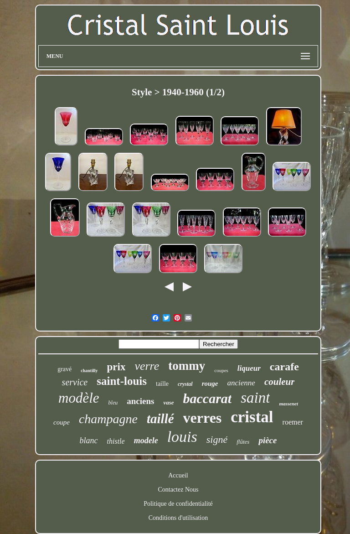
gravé (64, 369)
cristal (252, 417)
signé (216, 439)
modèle (78, 398)
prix (116, 367)
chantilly (89, 370)
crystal (185, 384)
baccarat (207, 398)
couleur (279, 381)
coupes (221, 370)
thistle (116, 441)
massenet (288, 403)
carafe (284, 367)
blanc (89, 440)
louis (182, 436)
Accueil (178, 475)
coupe (61, 422)
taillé (160, 418)
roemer (293, 422)
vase (168, 402)
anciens (140, 401)
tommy (186, 366)
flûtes (243, 441)
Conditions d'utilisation (178, 517)
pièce (267, 440)
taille (162, 383)
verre (146, 366)
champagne (108, 419)
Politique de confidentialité (178, 503)
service (75, 382)
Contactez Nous (178, 489)
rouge (210, 383)
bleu (113, 402)
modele (146, 440)
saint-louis (122, 381)
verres (202, 418)
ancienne (241, 382)
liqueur (249, 368)
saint (255, 397)
